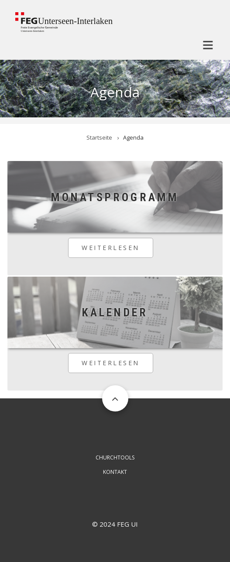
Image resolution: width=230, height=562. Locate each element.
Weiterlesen (117, 250)
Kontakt (115, 472)
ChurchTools (115, 457)
